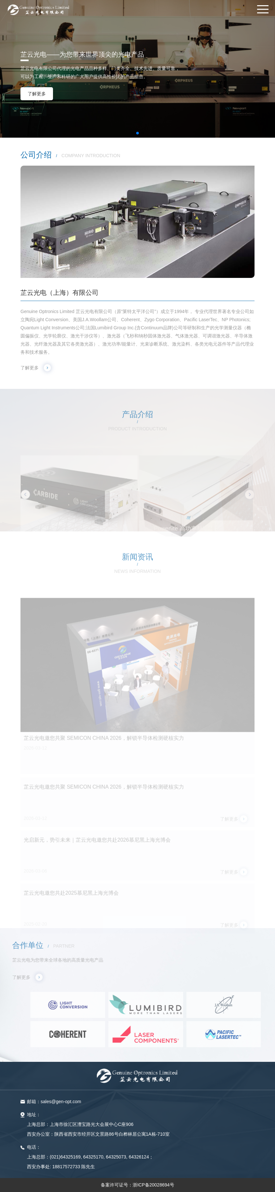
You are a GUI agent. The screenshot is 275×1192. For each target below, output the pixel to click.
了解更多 (37, 93)
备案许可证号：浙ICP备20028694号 (137, 1184)
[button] (132, 133)
